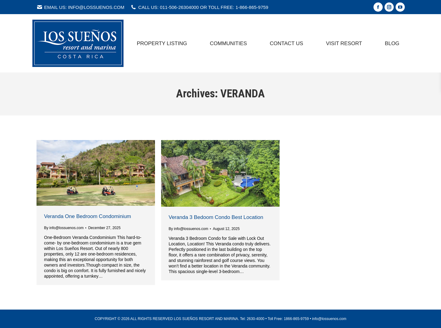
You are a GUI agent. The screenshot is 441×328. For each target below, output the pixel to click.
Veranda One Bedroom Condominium (87, 216)
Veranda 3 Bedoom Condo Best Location (216, 217)
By (64, 228)
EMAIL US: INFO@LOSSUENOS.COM (81, 7)
